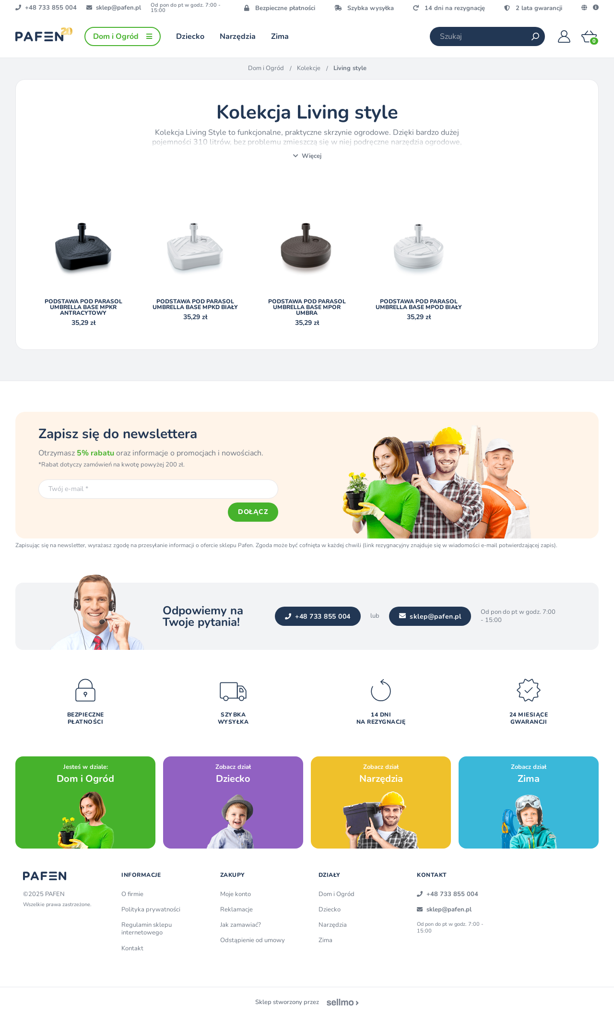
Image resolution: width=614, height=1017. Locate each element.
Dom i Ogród (266, 68)
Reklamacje (236, 909)
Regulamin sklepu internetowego (146, 929)
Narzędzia (333, 925)
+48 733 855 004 (318, 616)
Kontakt (132, 948)
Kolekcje (308, 68)
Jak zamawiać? (240, 925)
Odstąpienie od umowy (252, 940)
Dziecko (330, 909)
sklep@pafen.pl (430, 616)
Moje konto (235, 894)
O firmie (132, 894)
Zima (325, 940)
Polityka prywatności (150, 909)
